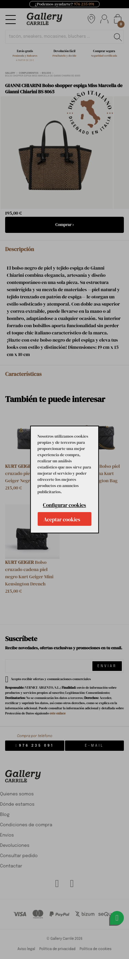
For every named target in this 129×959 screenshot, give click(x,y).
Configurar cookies (64, 505)
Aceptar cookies (62, 519)
